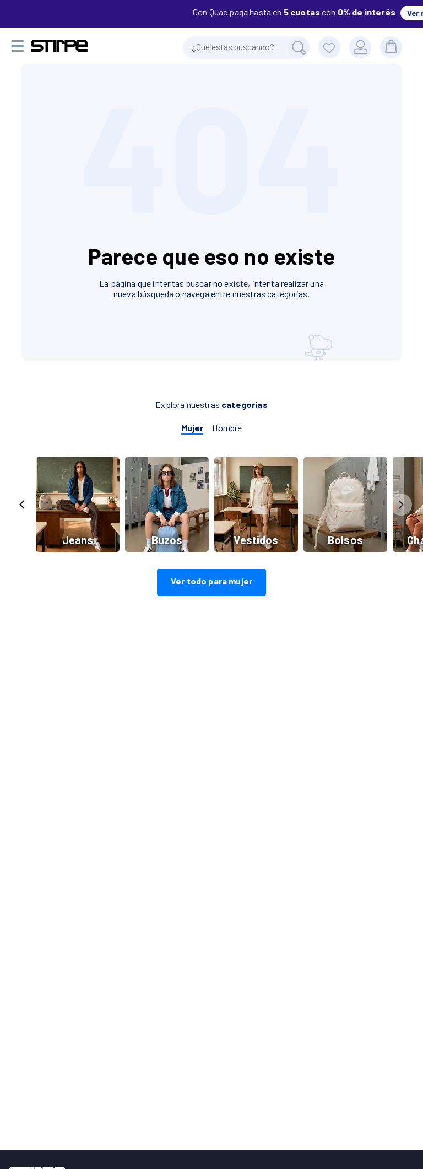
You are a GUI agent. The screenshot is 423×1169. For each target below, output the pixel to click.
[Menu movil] (17, 46)
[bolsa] (391, 47)
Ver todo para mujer (211, 581)
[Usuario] (360, 47)
